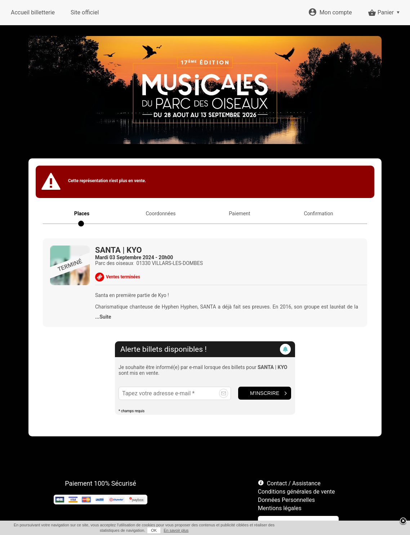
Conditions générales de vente (296, 491)
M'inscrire (264, 393)
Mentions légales (280, 508)
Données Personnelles (286, 499)
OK (154, 530)
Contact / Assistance (294, 483)
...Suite (103, 317)
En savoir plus (176, 530)
